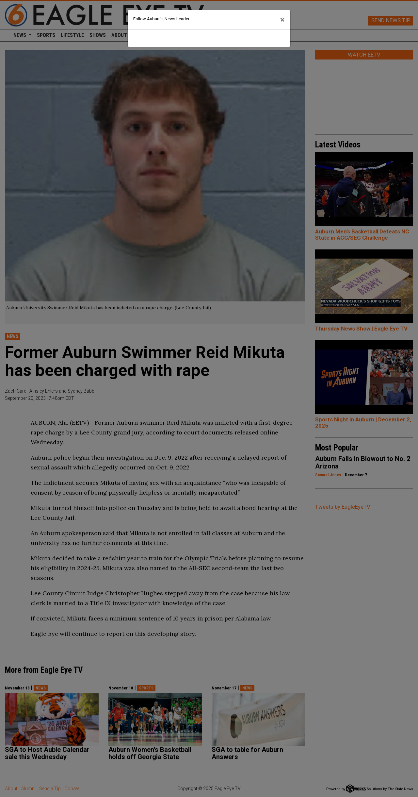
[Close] (282, 20)
